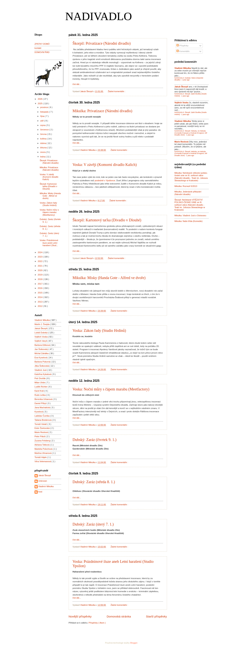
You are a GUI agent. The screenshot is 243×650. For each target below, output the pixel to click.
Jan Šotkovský (42, 349)
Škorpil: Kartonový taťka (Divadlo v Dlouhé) (107, 220)
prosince (44, 107)
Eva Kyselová (41, 357)
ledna (43, 157)
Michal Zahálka (42, 353)
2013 (40, 302)
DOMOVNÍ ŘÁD (42, 52)
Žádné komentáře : (117, 91)
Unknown (42, 481)
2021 (40, 266)
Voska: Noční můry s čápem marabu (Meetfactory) (111, 389)
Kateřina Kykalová (43, 374)
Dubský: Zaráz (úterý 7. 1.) (93, 524)
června (43, 134)
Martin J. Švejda (42, 324)
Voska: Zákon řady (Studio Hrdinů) (99, 330)
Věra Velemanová (43, 461)
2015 (40, 293)
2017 (40, 284)
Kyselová (39, 412)
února (43, 152)
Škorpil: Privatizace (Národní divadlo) (102, 43)
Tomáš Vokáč (41, 424)
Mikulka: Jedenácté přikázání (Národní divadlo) (188, 192)
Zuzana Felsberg (43, 440)
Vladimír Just (41, 370)
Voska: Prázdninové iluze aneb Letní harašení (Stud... (49, 242)
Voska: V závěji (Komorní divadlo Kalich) (105, 164)
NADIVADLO (98, 16)
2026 (40, 99)
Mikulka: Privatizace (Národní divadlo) (102, 111)
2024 (40, 252)
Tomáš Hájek (41, 457)
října (42, 116)
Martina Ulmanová (43, 453)
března (43, 147)
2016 (40, 288)
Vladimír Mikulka (42, 320)
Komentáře (182, 51)
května (43, 139)
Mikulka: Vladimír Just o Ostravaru (190, 215)
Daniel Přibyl (41, 403)
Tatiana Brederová (43, 420)
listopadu (44, 112)
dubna (43, 143)
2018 (40, 279)
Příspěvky (182, 45)
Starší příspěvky (156, 616)
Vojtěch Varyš (41, 341)
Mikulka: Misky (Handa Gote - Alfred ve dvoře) (109, 278)
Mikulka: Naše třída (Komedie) (189, 221)
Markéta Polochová (44, 449)
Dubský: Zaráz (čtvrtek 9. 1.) (94, 440)
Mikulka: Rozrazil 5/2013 (186, 186)
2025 (40, 103)
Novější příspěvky (80, 616)
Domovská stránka (119, 616)
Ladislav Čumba (42, 416)
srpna (43, 125)
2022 (40, 261)
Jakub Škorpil (41, 328)
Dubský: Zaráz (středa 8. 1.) (94, 482)
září (42, 121)
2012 (40, 306)
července (44, 129)
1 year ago (186, 80)
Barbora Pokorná (43, 362)
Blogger (133, 643)
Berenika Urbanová (44, 399)
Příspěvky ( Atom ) (97, 623)
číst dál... (77, 84)
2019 (40, 275)
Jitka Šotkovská (42, 366)
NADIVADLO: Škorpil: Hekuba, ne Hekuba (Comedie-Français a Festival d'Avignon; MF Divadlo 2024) (191, 133)
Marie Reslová (42, 432)
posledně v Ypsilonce (105, 180)
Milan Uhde (40, 382)
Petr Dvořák (40, 378)
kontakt (38, 48)
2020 (40, 270)
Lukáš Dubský (41, 332)
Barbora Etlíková (43, 345)
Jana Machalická (43, 407)
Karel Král (39, 391)
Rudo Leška (40, 395)
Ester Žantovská (42, 428)
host (40, 492)
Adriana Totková (42, 445)
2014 (40, 297)
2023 (40, 257)
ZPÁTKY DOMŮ (42, 44)
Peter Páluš (40, 436)
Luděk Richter (41, 387)
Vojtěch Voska (41, 337)
